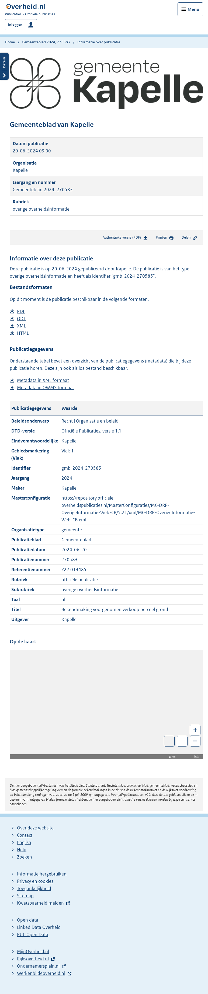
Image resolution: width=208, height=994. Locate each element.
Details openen (4, 66)
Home (10, 42)
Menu (193, 9)
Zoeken (24, 857)
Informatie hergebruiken (42, 874)
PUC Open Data (32, 934)
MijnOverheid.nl (33, 951)
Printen (165, 237)
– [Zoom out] (195, 741)
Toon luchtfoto (169, 741)
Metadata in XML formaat (43, 380)
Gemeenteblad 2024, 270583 (46, 42)
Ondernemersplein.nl (38, 966)
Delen (189, 237)
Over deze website (35, 828)
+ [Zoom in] (195, 730)
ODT (21, 318)
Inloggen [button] (15, 24)
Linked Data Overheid (39, 927)
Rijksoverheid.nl (33, 959)
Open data (27, 920)
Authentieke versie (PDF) (125, 238)
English (24, 842)
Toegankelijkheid (34, 888)
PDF (21, 311)
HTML (23, 333)
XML (21, 326)
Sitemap (25, 896)
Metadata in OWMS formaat (45, 387)
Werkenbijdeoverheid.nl (41, 973)
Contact (24, 835)
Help (21, 850)
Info (196, 756)
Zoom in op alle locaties (182, 741)
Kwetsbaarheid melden (40, 903)
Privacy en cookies (35, 881)
